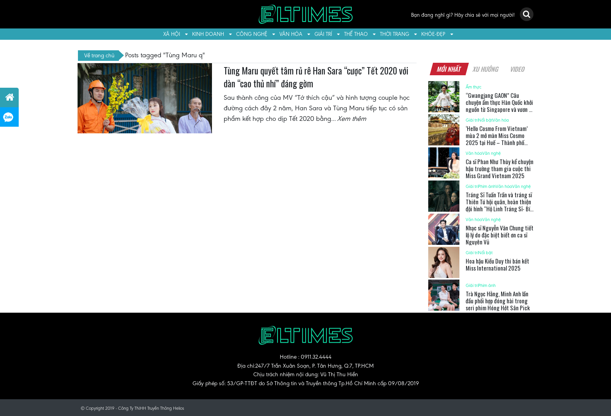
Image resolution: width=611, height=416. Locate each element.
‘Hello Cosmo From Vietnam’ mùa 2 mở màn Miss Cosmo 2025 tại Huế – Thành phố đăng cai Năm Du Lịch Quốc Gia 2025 (499, 142)
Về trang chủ (99, 55)
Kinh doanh (208, 34)
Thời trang (394, 34)
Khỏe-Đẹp (433, 34)
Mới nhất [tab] (449, 69)
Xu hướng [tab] (485, 69)
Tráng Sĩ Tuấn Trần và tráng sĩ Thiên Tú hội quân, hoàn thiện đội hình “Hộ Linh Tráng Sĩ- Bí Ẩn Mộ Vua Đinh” (499, 205)
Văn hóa (290, 34)
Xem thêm (352, 118)
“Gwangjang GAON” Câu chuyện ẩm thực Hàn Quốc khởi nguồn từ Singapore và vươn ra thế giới (499, 105)
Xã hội (171, 34)
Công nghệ (251, 34)
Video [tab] (517, 69)
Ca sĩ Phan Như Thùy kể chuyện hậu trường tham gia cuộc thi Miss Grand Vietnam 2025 (499, 168)
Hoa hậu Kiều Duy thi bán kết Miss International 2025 (497, 264)
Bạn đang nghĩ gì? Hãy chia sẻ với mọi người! (463, 15)
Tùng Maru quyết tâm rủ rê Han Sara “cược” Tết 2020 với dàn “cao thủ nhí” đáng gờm (316, 77)
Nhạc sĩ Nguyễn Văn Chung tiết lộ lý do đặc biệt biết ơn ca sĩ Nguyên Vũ (499, 234)
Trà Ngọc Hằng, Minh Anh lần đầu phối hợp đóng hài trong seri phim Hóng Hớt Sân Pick (498, 300)
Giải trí (323, 34)
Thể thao (356, 34)
